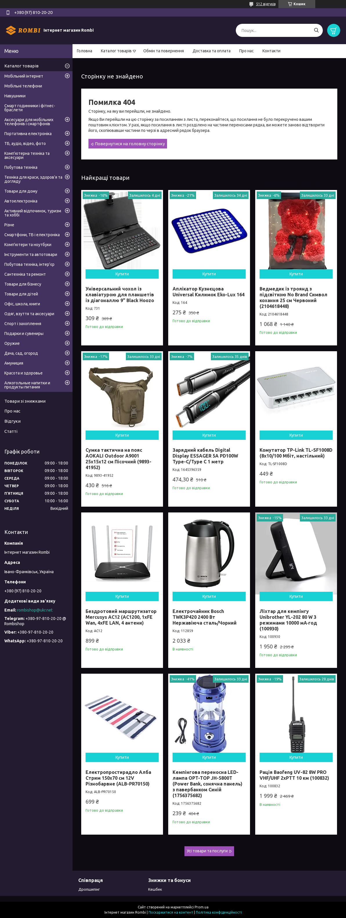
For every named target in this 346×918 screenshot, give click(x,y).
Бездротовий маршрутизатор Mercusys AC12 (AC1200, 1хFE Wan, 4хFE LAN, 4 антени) (121, 617)
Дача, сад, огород (21, 353)
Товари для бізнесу (22, 284)
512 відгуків (266, 4)
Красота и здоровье (23, 373)
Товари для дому (20, 191)
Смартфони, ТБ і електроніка (32, 234)
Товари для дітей (21, 294)
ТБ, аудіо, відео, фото (25, 143)
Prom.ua (202, 907)
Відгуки (12, 421)
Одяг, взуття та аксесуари (29, 313)
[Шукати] (316, 30)
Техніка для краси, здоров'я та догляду (33, 179)
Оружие (12, 343)
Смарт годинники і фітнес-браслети (29, 107)
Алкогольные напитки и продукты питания (27, 385)
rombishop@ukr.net (34, 610)
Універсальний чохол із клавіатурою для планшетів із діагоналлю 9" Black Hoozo (120, 294)
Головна (84, 51)
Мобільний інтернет (23, 76)
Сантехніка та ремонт (25, 274)
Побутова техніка (20, 167)
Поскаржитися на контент (170, 912)
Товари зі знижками (25, 401)
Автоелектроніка (20, 201)
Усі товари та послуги (207, 851)
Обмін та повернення (163, 51)
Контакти (271, 51)
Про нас (246, 51)
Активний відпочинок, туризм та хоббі (32, 213)
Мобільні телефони (23, 86)
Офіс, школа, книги (22, 304)
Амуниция (13, 363)
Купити (122, 274)
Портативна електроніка (28, 133)
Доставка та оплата (212, 51)
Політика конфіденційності (219, 912)
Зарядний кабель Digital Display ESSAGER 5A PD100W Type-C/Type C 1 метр (205, 455)
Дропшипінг (89, 889)
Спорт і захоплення (22, 323)
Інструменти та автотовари (30, 254)
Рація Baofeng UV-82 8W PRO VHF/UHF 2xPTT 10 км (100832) (294, 775)
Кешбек (155, 889)
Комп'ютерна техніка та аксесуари (27, 155)
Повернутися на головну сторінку (130, 143)
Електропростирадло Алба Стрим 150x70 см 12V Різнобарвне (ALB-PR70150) (118, 778)
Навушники (15, 96)
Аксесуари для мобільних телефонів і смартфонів (28, 121)
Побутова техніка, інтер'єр (29, 264)
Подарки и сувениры (24, 333)
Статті (10, 431)
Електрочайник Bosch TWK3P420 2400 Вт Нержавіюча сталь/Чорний (205, 617)
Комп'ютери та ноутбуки (27, 244)
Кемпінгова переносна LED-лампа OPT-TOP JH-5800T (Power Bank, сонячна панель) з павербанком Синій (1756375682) (207, 784)
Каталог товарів (116, 51)
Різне (9, 225)
